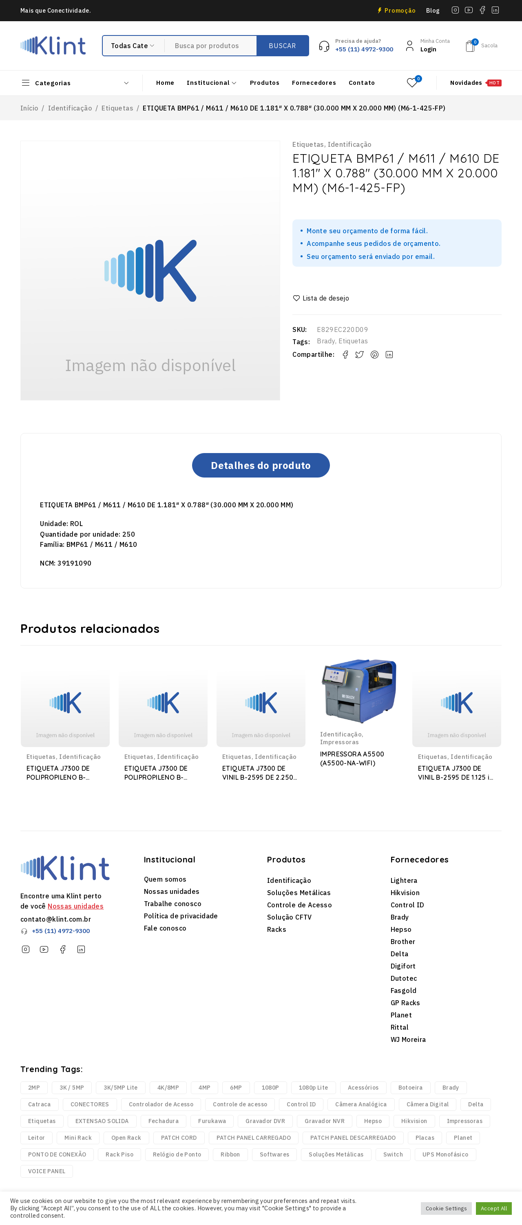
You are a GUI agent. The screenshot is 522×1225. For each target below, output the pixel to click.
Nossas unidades (76, 906)
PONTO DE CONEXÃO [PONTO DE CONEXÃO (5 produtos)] (57, 1154)
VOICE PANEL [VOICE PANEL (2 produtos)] (46, 1171)
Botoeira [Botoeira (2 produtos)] (410, 1087)
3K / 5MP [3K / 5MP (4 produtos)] (72, 1087)
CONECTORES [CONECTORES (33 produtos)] (90, 1104)
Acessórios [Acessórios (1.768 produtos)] (363, 1087)
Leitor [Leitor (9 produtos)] (36, 1137)
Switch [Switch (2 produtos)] (393, 1154)
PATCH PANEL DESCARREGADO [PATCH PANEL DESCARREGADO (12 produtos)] (353, 1137)
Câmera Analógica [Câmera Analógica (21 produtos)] (361, 1104)
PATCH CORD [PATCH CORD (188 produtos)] (179, 1137)
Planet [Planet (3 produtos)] (463, 1137)
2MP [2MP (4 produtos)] (34, 1087)
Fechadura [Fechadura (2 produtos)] (163, 1121)
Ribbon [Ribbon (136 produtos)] (230, 1154)
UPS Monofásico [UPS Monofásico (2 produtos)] (445, 1154)
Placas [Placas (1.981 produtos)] (425, 1137)
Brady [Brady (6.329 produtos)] (450, 1087)
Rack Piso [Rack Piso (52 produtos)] (119, 1154)
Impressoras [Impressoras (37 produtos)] (464, 1121)
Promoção (400, 10)
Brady (326, 341)
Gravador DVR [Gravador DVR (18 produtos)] (265, 1121)
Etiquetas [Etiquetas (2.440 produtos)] (42, 1121)
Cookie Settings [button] (446, 1208)
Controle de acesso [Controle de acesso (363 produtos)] (240, 1104)
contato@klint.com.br (55, 919)
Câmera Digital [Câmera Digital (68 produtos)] (428, 1104)
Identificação (70, 108)
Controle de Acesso (299, 905)
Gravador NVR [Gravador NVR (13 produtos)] (325, 1121)
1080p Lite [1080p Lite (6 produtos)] (313, 1087)
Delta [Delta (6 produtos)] (475, 1104)
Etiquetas (117, 108)
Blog (433, 10)
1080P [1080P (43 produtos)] (270, 1087)
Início (29, 108)
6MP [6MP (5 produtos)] (236, 1087)
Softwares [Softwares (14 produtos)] (275, 1154)
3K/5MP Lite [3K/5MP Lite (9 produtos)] (120, 1087)
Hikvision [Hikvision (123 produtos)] (414, 1121)
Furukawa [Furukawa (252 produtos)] (212, 1121)
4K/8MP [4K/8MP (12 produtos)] (168, 1087)
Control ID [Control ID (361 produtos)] (301, 1104)
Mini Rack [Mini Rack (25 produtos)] (78, 1137)
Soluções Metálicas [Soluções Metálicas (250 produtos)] (336, 1154)
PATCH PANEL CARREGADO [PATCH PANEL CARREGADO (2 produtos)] (254, 1137)
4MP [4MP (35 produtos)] (204, 1087)
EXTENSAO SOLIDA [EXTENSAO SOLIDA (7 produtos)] (102, 1121)
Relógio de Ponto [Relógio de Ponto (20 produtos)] (177, 1154)
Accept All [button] (494, 1208)
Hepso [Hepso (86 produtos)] (373, 1121)
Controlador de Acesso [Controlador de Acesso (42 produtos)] (161, 1104)
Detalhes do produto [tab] (261, 465)
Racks (276, 929)
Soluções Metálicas (299, 893)
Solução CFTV (289, 917)
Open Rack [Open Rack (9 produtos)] (126, 1137)
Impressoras (339, 742)
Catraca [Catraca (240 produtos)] (39, 1104)
